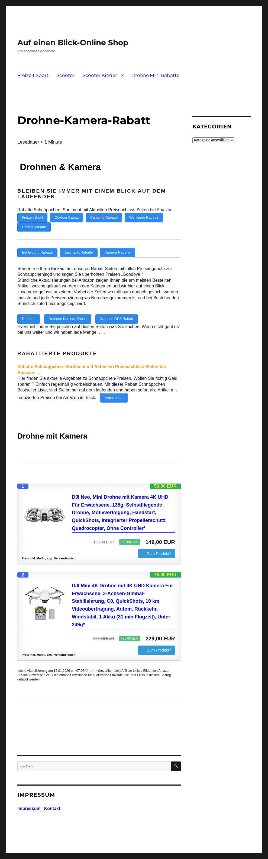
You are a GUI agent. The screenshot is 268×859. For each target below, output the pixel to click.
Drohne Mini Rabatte (155, 75)
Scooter (66, 75)
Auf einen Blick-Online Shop (72, 42)
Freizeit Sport (33, 75)
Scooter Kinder (100, 75)
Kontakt (52, 802)
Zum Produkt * (159, 547)
